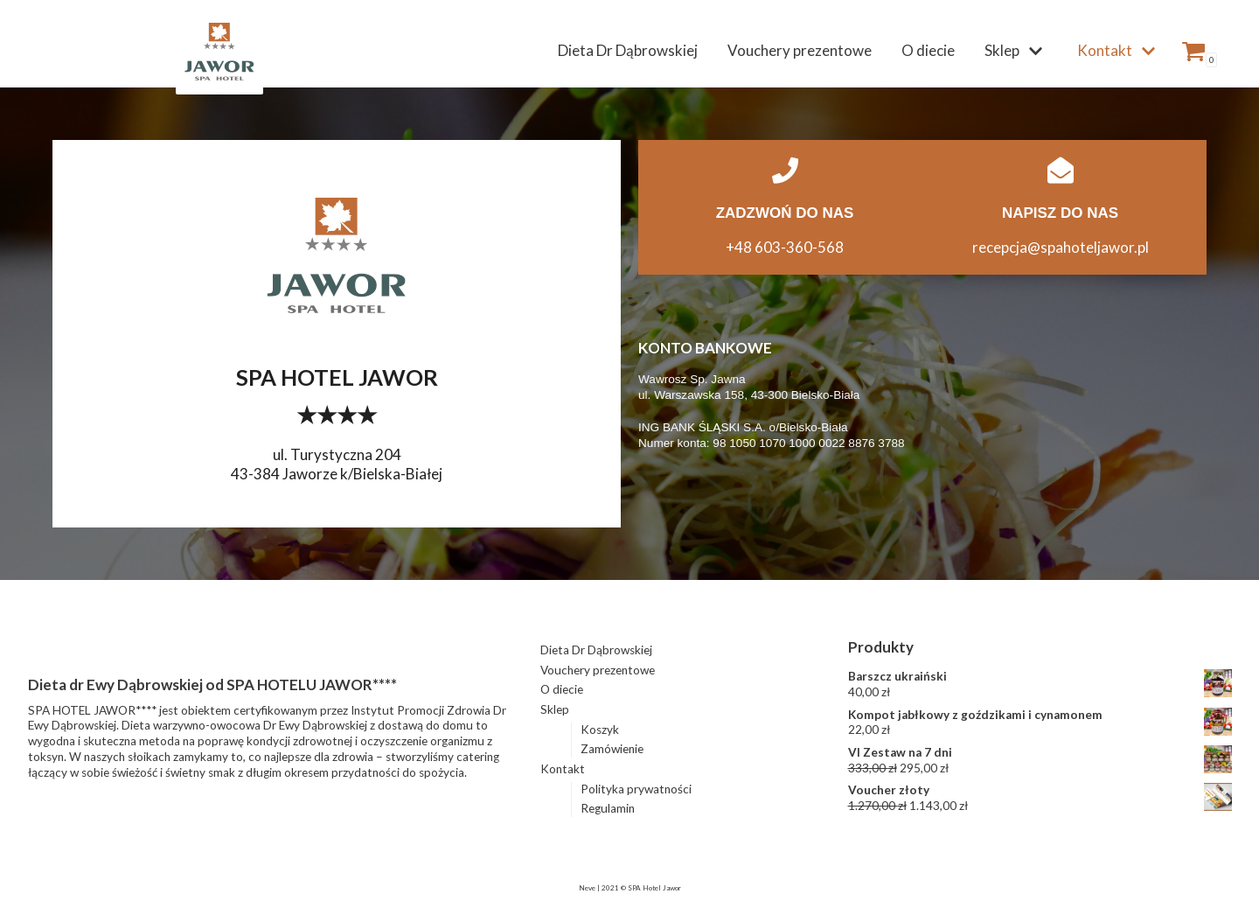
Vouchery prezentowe (799, 50)
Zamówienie (612, 749)
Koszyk (600, 730)
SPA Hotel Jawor (654, 888)
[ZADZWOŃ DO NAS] (785, 170)
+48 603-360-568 (785, 247)
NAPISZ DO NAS (1060, 213)
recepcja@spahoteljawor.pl (1060, 247)
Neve (587, 888)
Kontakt (562, 769)
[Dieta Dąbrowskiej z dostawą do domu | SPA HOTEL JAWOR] (219, 50)
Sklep (554, 709)
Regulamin (608, 808)
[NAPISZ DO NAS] (1060, 170)
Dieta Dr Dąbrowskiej (628, 50)
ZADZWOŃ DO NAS (785, 213)
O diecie (928, 50)
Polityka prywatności (636, 789)
